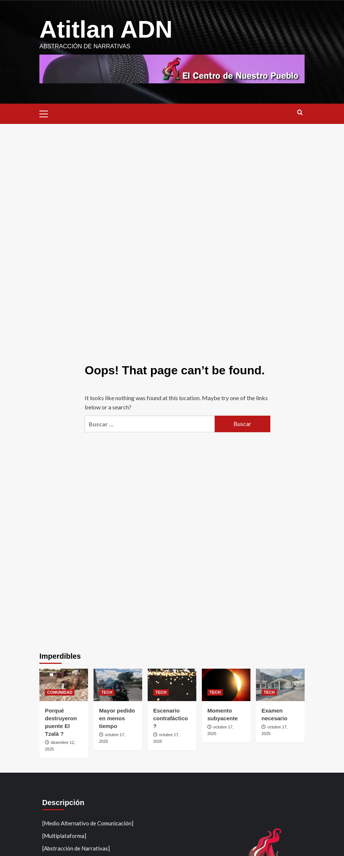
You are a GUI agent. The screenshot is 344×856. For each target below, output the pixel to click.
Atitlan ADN (106, 29)
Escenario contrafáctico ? (170, 718)
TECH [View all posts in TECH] (106, 692)
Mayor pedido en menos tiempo (117, 718)
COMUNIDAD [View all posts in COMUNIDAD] (59, 692)
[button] (46, 112)
